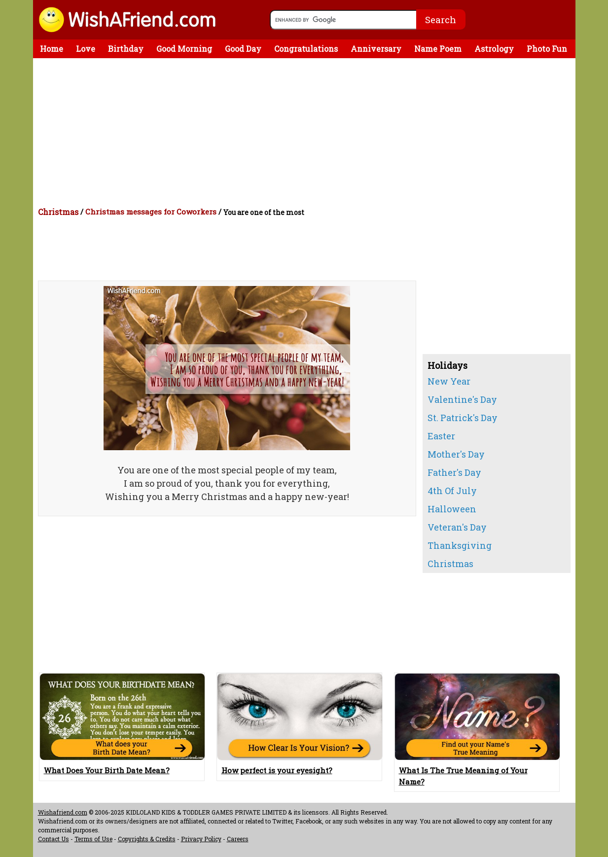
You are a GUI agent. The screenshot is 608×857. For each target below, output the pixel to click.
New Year (449, 381)
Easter (441, 436)
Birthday (125, 48)
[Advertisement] (306, 132)
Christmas (58, 212)
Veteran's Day (457, 527)
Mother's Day (456, 454)
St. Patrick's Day (463, 418)
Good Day (243, 48)
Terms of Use (93, 839)
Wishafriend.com (62, 812)
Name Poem (438, 48)
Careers (238, 839)
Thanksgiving (460, 545)
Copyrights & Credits (147, 839)
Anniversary (376, 48)
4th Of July (452, 491)
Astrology (494, 48)
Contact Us (53, 839)
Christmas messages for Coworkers (150, 211)
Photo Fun (547, 48)
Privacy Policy (201, 839)
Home (51, 48)
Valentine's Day (462, 399)
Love (85, 48)
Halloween (452, 509)
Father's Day (454, 472)
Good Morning (184, 48)
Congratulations (306, 48)
